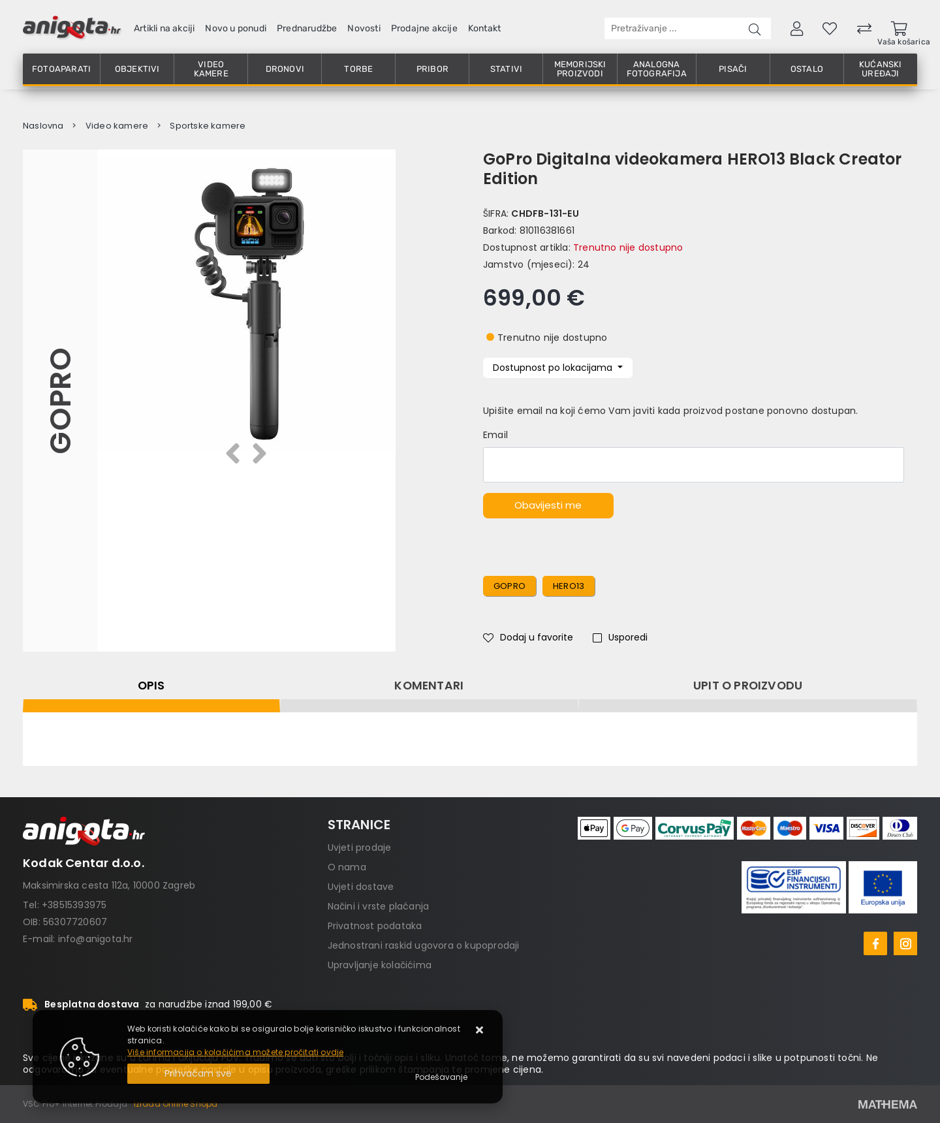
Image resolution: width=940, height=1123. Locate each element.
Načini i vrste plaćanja (379, 906)
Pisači (733, 69)
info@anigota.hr (95, 938)
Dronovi (285, 69)
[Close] (198, 1074)
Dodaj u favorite (528, 637)
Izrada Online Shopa (176, 1103)
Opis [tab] (151, 685)
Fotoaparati (61, 69)
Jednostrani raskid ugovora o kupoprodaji (424, 945)
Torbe (358, 69)
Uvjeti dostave (361, 886)
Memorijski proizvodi (580, 68)
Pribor (432, 69)
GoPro (59, 400)
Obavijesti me (548, 505)
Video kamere (211, 68)
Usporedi (620, 637)
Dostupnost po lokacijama (554, 367)
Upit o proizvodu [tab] (747, 685)
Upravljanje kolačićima (379, 965)
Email (495, 434)
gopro (509, 586)
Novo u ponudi (235, 28)
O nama (347, 867)
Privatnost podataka (375, 925)
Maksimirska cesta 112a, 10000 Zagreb (109, 885)
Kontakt (484, 28)
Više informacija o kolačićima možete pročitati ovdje (235, 1052)
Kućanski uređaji (880, 68)
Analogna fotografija (657, 68)
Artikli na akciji (164, 28)
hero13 (568, 586)
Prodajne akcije (424, 28)
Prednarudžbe (307, 28)
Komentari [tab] (428, 685)
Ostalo (807, 69)
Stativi (506, 69)
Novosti (363, 28)
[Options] (441, 1077)
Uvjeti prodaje (360, 847)
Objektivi (137, 69)
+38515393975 (74, 904)
